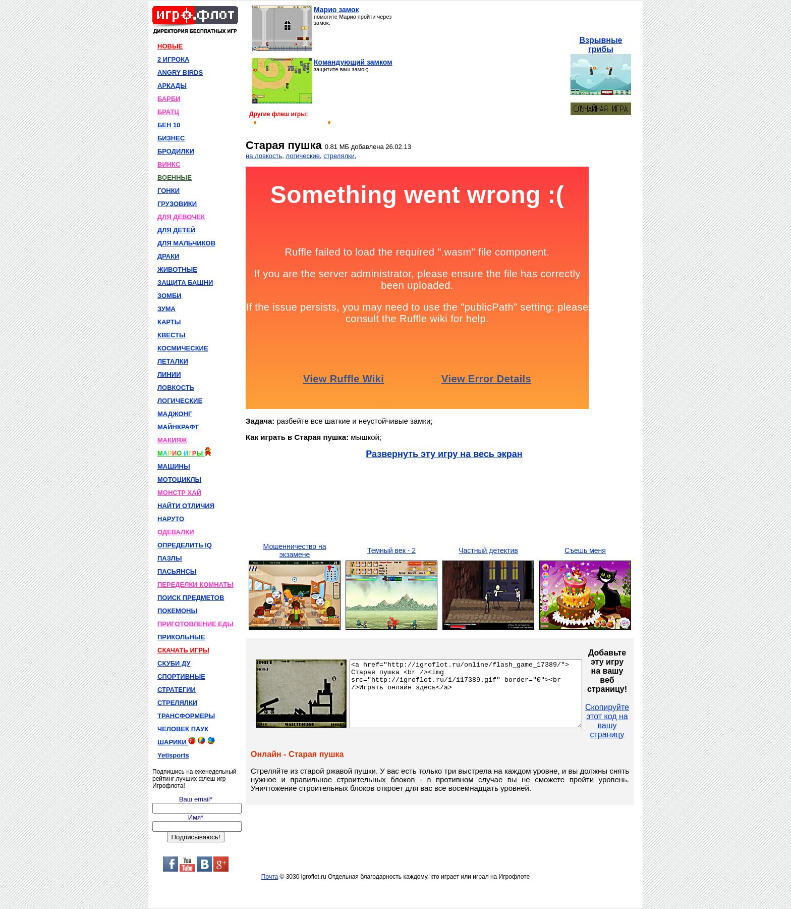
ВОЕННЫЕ (174, 177)
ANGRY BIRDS (180, 72)
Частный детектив (488, 550)
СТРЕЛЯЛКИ (177, 702)
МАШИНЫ (173, 466)
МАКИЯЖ (172, 440)
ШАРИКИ (186, 741)
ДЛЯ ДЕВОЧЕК (181, 217)
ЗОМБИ (169, 295)
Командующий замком (353, 62)
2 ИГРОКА (173, 59)
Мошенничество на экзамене (294, 550)
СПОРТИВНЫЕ (181, 676)
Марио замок (336, 10)
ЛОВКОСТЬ (175, 387)
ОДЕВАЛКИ (175, 532)
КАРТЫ (169, 322)
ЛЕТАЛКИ (172, 361)
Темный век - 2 (391, 550)
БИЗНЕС (171, 138)
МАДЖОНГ (174, 414)
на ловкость (264, 156)
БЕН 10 (168, 125)
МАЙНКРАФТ (178, 427)
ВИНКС (168, 164)
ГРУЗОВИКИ (177, 204)
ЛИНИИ (169, 374)
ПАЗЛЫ (169, 558)
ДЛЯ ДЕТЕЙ (176, 230)
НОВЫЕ (170, 46)
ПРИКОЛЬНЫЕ (181, 637)
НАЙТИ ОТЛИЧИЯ (185, 506)
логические (303, 156)
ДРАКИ (168, 256)
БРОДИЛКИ (175, 151)
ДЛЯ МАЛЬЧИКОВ (186, 243)
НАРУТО (170, 519)
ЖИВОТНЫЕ (177, 269)
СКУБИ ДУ (174, 663)
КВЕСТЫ (171, 335)
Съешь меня (585, 550)
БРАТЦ (168, 112)
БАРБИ (169, 99)
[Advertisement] (485, 69)
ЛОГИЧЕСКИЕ (179, 401)
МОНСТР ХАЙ (179, 492)
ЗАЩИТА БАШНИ (185, 282)
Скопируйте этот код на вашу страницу (635, 721)
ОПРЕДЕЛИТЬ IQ (184, 545)
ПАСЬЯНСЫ (177, 571)
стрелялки (339, 156)
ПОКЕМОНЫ (177, 611)
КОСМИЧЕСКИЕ (182, 348)
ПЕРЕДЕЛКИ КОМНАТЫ (195, 584)
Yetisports (173, 755)
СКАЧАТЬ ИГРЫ (183, 650)
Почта (269, 876)
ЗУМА (166, 309)
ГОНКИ (168, 190)
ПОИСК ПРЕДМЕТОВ (190, 597)
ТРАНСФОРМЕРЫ (186, 716)
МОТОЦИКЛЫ (179, 479)
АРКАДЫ (172, 85)
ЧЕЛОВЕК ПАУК (182, 729)
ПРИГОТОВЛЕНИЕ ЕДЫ (195, 624)
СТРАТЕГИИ (176, 689)
